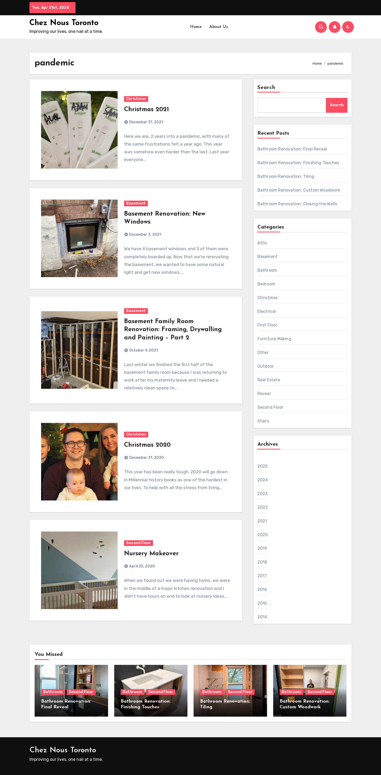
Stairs (263, 421)
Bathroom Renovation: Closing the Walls (297, 203)
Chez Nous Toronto (63, 23)
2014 (262, 616)
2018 (262, 562)
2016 (262, 589)
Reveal (264, 393)
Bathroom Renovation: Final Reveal (292, 149)
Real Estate (268, 379)
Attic (262, 242)
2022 (262, 507)
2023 (262, 493)
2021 (262, 521)
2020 (262, 534)
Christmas (136, 99)
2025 (262, 466)
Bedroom (266, 284)
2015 (262, 603)
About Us (218, 27)
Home (196, 27)
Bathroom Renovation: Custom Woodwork (298, 190)
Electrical (266, 311)
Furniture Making (274, 338)
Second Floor (138, 543)
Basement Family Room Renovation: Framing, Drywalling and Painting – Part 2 (173, 329)
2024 (262, 479)
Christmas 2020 (147, 445)
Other (263, 352)
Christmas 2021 (146, 110)
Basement (136, 203)
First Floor (267, 325)
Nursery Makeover (151, 554)
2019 (262, 548)
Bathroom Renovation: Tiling (285, 176)
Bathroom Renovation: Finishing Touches (298, 162)
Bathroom (267, 270)
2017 (262, 575)
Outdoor (265, 366)
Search (266, 87)
